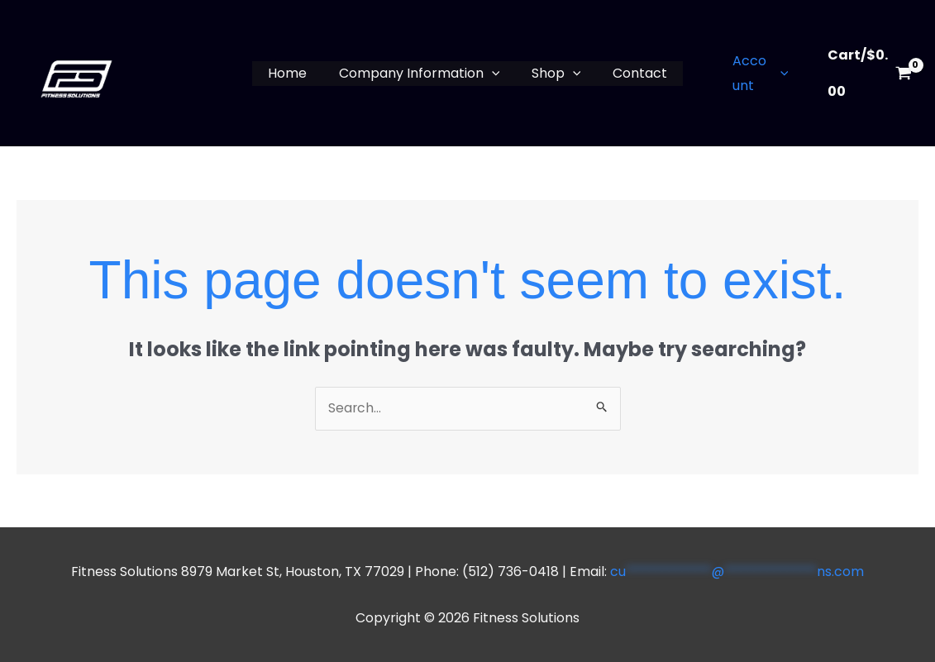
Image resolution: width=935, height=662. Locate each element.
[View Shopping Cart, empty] (865, 73)
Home (295, 73)
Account (750, 73)
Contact (631, 73)
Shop (554, 73)
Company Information (422, 73)
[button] (494, 73)
